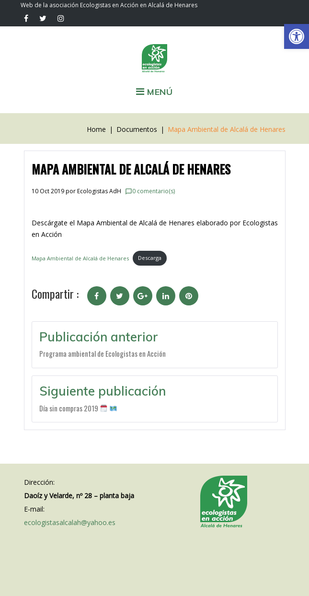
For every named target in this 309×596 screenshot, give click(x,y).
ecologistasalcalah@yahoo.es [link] (69, 522)
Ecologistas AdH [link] (99, 191)
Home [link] (96, 129)
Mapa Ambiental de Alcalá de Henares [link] (80, 257)
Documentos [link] (136, 129)
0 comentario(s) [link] (150, 191)
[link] (296, 36)
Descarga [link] (149, 257)
